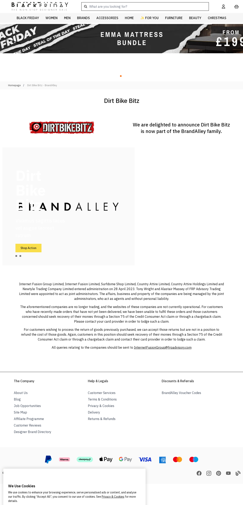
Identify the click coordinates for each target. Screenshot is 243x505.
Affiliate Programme (29, 419)
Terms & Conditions (102, 399)
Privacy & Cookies (101, 406)
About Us (21, 393)
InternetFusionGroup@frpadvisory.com (163, 347)
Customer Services (102, 393)
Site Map (20, 412)
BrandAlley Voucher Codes (181, 393)
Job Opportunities (27, 406)
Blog (17, 399)
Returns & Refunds (102, 419)
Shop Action (28, 248)
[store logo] (36, 6)
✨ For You (149, 18)
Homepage (14, 85)
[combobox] (145, 6)
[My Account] (223, 6)
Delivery (94, 412)
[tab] (16, 256)
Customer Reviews (27, 425)
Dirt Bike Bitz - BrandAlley (42, 85)
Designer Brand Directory (32, 432)
